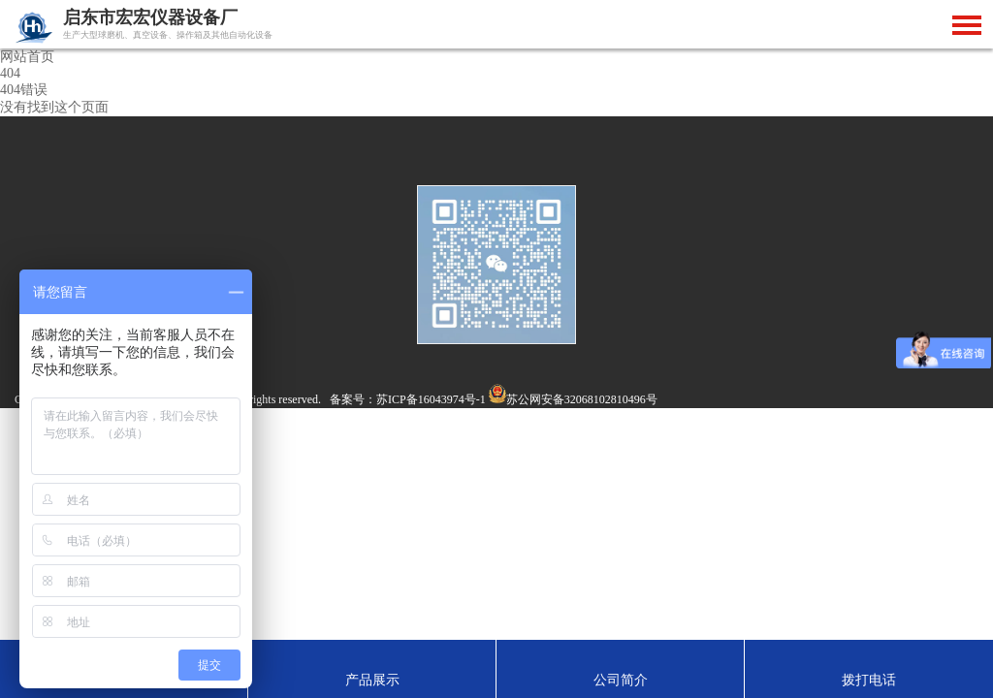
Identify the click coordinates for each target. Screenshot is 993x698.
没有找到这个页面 (54, 107)
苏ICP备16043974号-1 (431, 399)
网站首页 (27, 56)
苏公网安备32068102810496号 (581, 399)
